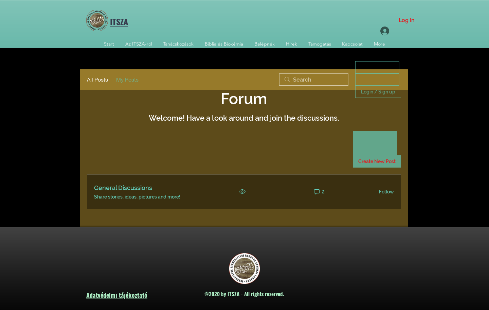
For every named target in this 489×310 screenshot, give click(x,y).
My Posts (127, 79)
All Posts (97, 79)
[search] (313, 79)
